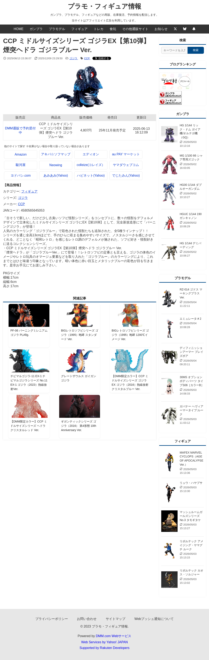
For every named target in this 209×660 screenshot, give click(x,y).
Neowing (55, 165)
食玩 (113, 29)
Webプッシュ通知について (154, 619)
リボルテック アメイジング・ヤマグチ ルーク (191, 545)
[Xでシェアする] (101, 58)
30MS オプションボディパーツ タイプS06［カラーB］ (192, 381)
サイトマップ (115, 619)
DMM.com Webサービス (113, 636)
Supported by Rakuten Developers (105, 648)
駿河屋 (21, 165)
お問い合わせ (87, 619)
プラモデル (57, 29)
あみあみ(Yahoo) (55, 175)
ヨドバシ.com (21, 175)
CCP (87, 58)
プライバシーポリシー (51, 619)
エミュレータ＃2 (190, 318)
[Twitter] (175, 29)
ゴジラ (73, 58)
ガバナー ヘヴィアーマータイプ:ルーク (191, 410)
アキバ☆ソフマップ (55, 154)
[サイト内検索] (174, 50)
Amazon (21, 154)
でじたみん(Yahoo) (126, 175)
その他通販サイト (135, 29)
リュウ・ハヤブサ (191, 482)
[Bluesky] (184, 29)
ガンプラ (36, 29)
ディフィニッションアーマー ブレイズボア (191, 351)
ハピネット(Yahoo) (91, 175)
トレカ (98, 29)
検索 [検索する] (196, 50)
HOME (18, 29)
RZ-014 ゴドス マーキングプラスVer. (191, 293)
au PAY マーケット (126, 154)
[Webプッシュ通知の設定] (193, 29)
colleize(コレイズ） (91, 165)
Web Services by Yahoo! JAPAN (104, 642)
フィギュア (79, 29)
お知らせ (161, 29)
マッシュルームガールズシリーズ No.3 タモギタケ (191, 516)
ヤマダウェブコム (126, 165)
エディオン (91, 154)
